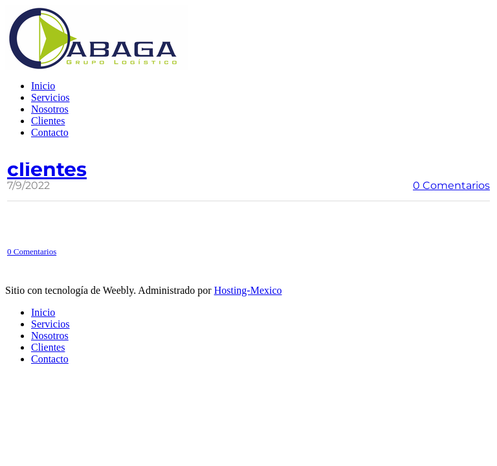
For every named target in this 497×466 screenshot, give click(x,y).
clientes (47, 169)
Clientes (48, 120)
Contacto (50, 132)
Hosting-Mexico (248, 290)
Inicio (43, 85)
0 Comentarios (451, 185)
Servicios (50, 97)
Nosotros (50, 109)
